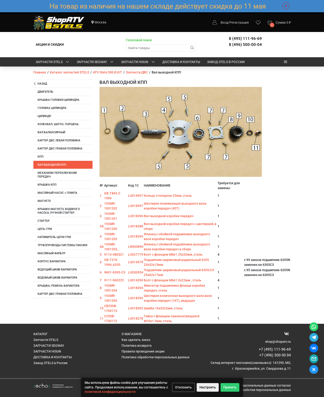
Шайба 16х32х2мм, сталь (163, 308)
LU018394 (135, 288)
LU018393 (135, 298)
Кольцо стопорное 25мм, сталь (168, 195)
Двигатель (45, 91)
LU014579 (135, 262)
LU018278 (135, 318)
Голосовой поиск (139, 40)
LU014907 (135, 195)
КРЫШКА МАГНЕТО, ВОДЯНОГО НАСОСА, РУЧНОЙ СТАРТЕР (59, 210)
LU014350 (135, 280)
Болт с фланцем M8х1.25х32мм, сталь (173, 254)
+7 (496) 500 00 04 (275, 355)
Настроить (207, 387)
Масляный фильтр (51, 253)
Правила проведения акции (143, 351)
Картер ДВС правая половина (60, 148)
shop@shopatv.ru (278, 341)
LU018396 (135, 216)
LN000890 (135, 246)
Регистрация (239, 22)
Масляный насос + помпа (57, 192)
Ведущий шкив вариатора (57, 269)
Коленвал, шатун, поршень (58, 124)
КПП (41, 156)
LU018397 (135, 206)
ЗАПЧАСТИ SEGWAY (95, 62)
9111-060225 (114, 280)
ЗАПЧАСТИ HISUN (138, 62)
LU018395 (135, 236)
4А (102, 246)
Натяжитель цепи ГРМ (54, 237)
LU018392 (135, 308)
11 (101, 318)
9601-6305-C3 (114, 272)
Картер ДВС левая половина (59, 140)
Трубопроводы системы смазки (62, 245)
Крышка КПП (47, 184)
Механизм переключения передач (57, 174)
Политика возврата (137, 345)
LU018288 (135, 226)
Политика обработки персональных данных (155, 357)
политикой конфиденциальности (110, 392)
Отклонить (183, 387)
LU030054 (135, 272)
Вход (224, 22)
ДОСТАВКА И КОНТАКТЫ (181, 62)
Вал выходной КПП (52, 164)
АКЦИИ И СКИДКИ (50, 44)
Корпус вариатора (52, 261)
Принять (230, 387)
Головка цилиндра (52, 108)
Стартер (44, 220)
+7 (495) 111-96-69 (275, 349)
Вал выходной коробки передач (168, 216)
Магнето (44, 201)
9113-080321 (114, 254)
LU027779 (135, 254)
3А (102, 226)
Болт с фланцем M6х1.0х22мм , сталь (172, 280)
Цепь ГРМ (45, 229)
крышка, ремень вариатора (59, 285)
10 (101, 308)
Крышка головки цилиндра (58, 100)
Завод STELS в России (226, 62)
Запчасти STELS (53, 62)
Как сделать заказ (136, 340)
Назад (40, 84)
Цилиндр (44, 116)
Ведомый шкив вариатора (57, 277)
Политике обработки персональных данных (257, 390)
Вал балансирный (51, 132)
